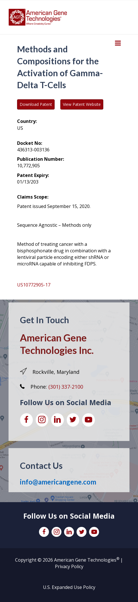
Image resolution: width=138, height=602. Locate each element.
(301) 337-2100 (65, 386)
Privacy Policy (69, 566)
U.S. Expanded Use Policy (69, 587)
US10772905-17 (33, 285)
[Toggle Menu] (118, 43)
